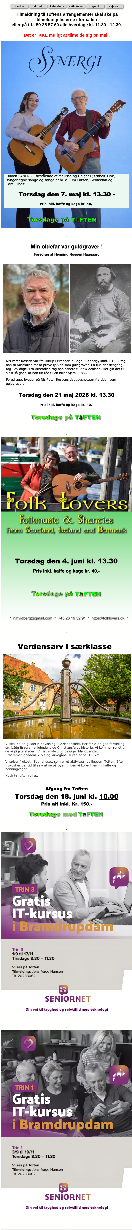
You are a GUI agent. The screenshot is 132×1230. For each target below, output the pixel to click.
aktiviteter (76, 6)
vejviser (114, 6)
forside (19, 6)
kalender (56, 6)
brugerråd (94, 6)
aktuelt (38, 6)
